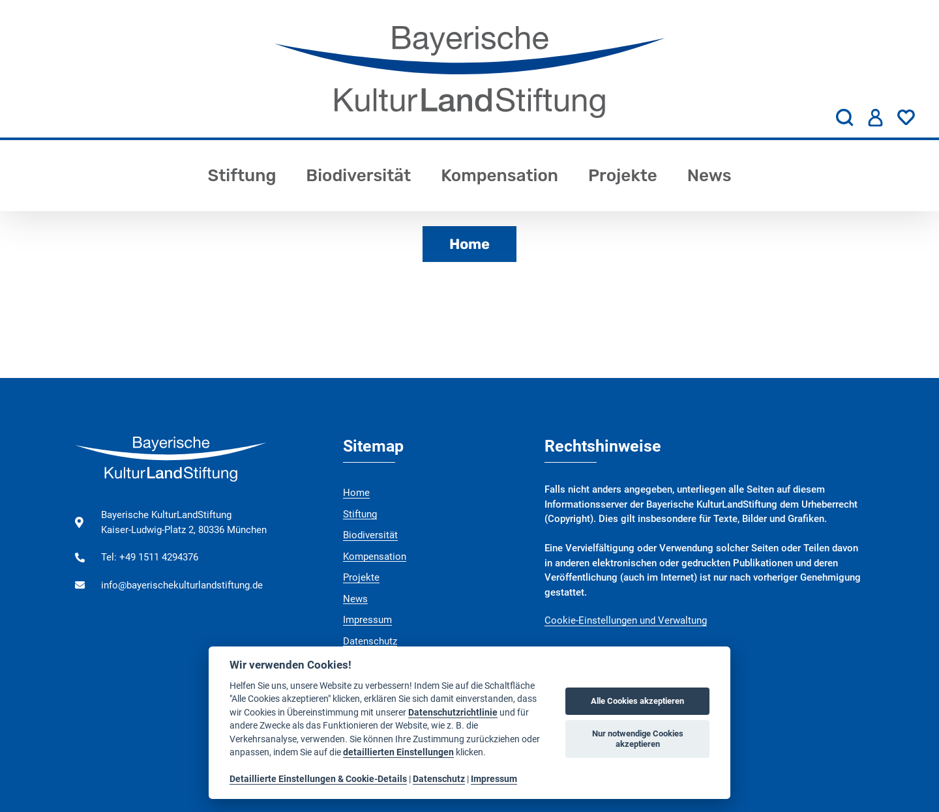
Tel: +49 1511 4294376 (149, 557)
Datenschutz (370, 641)
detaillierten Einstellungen (398, 752)
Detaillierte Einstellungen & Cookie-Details (318, 779)
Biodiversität (358, 176)
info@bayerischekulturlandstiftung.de (182, 585)
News (709, 176)
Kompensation (499, 176)
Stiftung (241, 176)
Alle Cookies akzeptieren (637, 701)
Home (469, 244)
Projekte (622, 176)
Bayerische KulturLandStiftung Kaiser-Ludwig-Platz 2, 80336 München (184, 522)
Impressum (367, 620)
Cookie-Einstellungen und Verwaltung (625, 620)
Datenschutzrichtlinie (453, 712)
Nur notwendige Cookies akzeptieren (637, 739)
